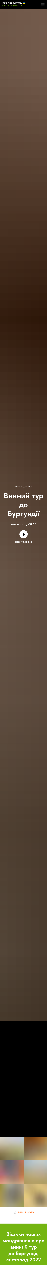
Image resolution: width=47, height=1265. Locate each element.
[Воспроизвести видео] (23, 534)
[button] (23, 1212)
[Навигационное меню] (42, 4)
